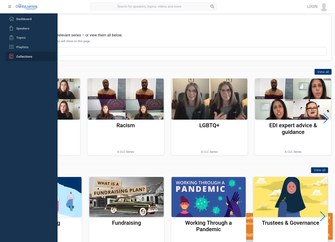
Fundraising (162, 207)
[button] (317, 6)
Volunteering (95, 207)
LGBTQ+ (231, 118)
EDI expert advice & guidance (300, 121)
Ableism (92, 118)
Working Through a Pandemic (230, 210)
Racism (161, 118)
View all (323, 72)
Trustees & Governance (297, 210)
